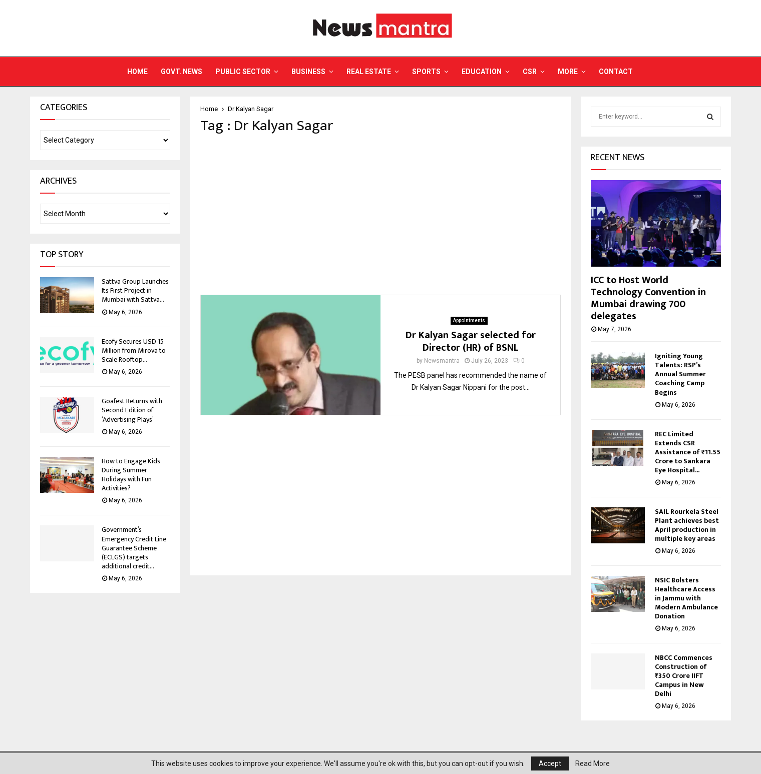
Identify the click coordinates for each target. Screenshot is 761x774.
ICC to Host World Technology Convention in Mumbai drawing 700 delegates (648, 298)
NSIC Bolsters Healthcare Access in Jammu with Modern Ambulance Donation (686, 598)
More (568, 72)
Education (482, 72)
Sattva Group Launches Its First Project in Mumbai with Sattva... (135, 290)
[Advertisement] (380, 215)
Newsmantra (442, 360)
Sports (426, 72)
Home (137, 72)
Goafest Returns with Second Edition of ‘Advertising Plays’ (132, 410)
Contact (616, 72)
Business (308, 72)
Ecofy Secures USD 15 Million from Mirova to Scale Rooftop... (134, 350)
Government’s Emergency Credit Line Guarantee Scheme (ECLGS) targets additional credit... (134, 548)
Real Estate (368, 72)
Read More (592, 763)
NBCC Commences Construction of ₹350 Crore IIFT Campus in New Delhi (683, 675)
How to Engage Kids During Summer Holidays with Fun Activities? (131, 474)
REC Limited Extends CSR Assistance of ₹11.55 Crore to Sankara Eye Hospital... (687, 452)
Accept (550, 763)
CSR (530, 72)
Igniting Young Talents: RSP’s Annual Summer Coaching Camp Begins (680, 374)
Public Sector (242, 72)
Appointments (469, 320)
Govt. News (181, 72)
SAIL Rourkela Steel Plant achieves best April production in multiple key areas (687, 525)
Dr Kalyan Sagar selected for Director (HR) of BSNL (471, 341)
